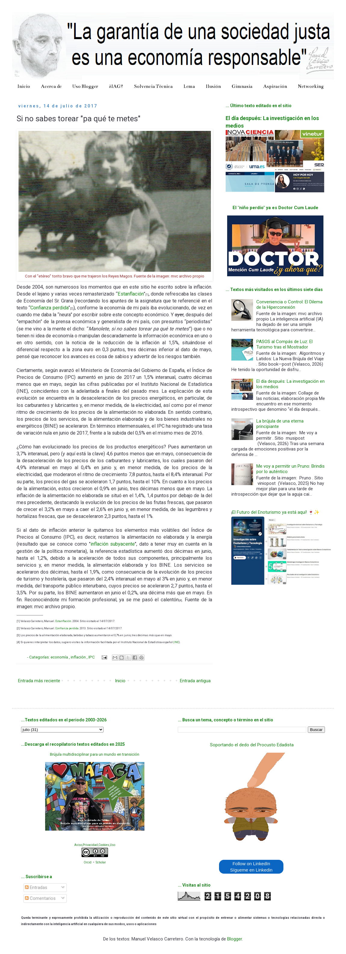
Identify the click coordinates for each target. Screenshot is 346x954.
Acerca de (51, 86)
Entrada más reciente (39, 680)
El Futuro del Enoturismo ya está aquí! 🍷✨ (276, 512)
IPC (92, 657)
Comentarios (40, 898)
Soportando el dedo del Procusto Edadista (252, 745)
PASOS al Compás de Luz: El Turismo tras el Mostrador (284, 344)
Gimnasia (242, 86)
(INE (176, 642)
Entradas (36, 887)
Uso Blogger (85, 86)
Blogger (234, 939)
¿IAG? (116, 86)
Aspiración (275, 86)
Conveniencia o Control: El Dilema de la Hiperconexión (289, 304)
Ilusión (213, 86)
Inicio (23, 86)
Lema (189, 86)
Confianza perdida (49, 308)
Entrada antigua (195, 680)
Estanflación (131, 294)
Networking (311, 86)
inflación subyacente (113, 544)
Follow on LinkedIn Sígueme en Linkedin (251, 866)
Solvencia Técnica (153, 86)
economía (60, 657)
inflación (79, 657)
